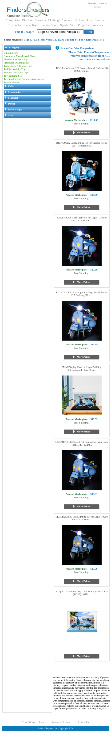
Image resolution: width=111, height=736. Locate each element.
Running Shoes (49, 25)
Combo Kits (68, 20)
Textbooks (14, 25)
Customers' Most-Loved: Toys (19, 56)
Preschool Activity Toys (16, 59)
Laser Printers (95, 20)
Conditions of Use (33, 722)
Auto (9, 20)
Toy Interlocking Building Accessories (24, 79)
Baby (17, 20)
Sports (64, 25)
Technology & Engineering (18, 65)
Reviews (97, 7)
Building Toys (11, 52)
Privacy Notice (61, 722)
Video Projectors (80, 25)
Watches (97, 25)
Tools (26, 25)
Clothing (53, 20)
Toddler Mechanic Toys (16, 72)
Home (92, 3)
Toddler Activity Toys (15, 69)
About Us (83, 722)
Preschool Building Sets (16, 62)
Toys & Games (11, 82)
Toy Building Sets (13, 75)
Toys (35, 25)
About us (103, 3)
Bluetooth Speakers (34, 20)
